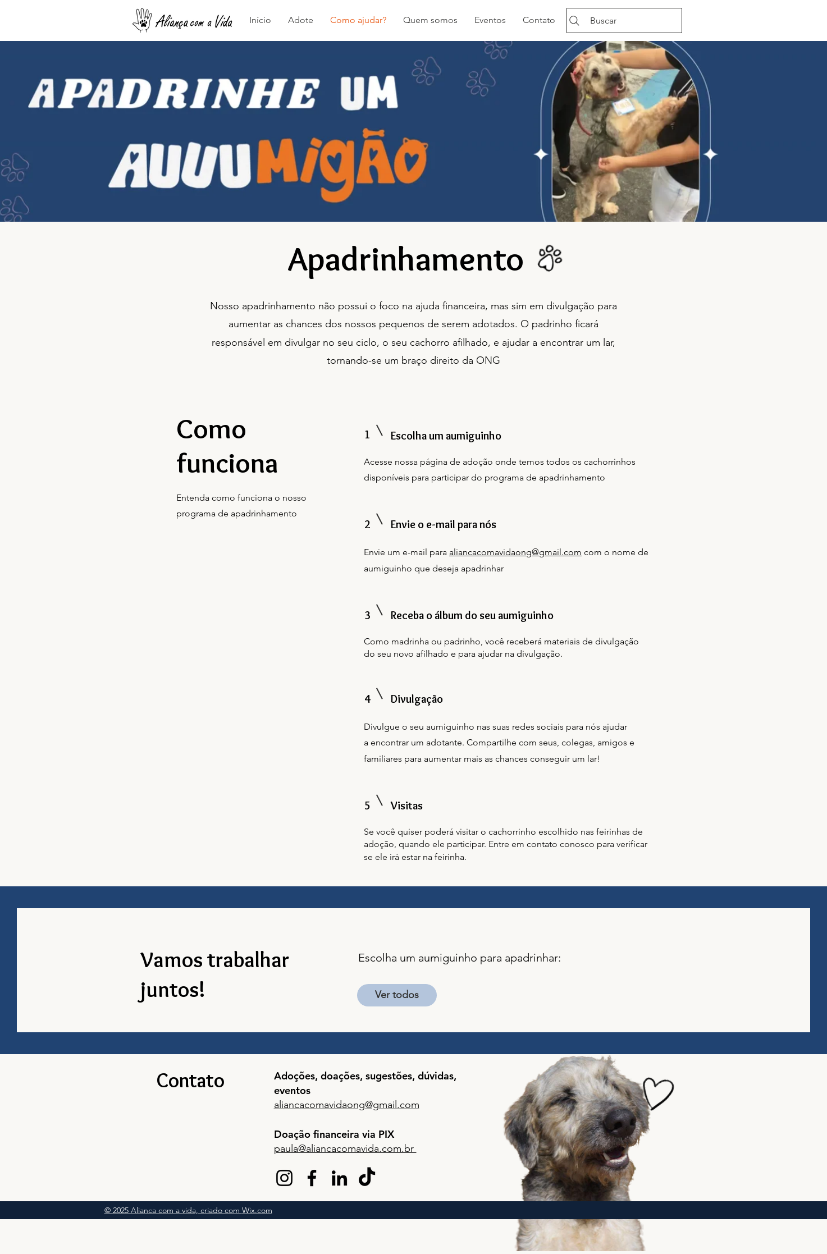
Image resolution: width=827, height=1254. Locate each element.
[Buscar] (624, 20)
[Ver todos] (397, 995)
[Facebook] (312, 1178)
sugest (380, 1075)
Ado (284, 1075)
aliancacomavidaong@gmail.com (515, 552)
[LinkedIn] (339, 1178)
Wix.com (257, 1210)
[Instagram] (284, 1178)
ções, (352, 1075)
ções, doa (316, 1075)
